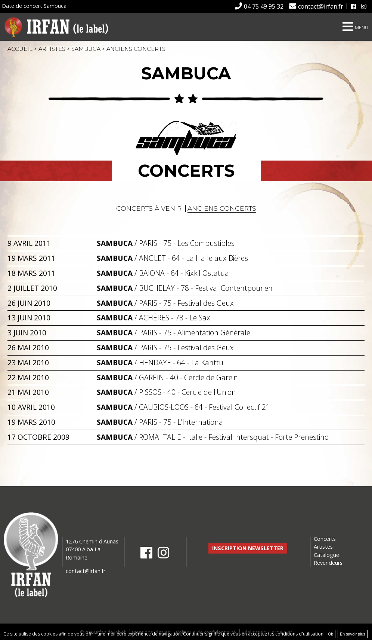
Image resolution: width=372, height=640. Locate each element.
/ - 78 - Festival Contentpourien (185, 288)
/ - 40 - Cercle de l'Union (166, 392)
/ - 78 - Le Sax (153, 318)
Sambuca (85, 49)
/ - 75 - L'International (161, 422)
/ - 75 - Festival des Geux (165, 303)
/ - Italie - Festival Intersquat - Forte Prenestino (213, 437)
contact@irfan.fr (320, 6)
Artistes (51, 49)
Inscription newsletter (247, 548)
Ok (330, 634)
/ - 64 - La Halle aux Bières (172, 258)
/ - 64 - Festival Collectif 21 (183, 407)
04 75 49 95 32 (263, 6)
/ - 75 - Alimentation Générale (173, 332)
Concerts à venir (149, 208)
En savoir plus (352, 634)
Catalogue (326, 554)
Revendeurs (328, 562)
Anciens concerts (221, 208)
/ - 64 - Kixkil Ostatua (163, 273)
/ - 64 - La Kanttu (160, 362)
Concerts (325, 538)
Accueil (19, 49)
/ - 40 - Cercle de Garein (167, 377)
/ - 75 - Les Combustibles (166, 243)
